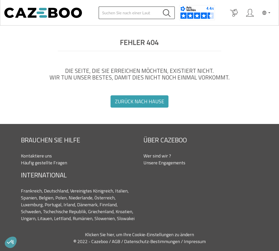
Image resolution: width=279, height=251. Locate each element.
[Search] (129, 12)
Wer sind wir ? (157, 155)
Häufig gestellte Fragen (44, 162)
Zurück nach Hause (139, 101)
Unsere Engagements (164, 162)
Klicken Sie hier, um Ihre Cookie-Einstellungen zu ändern (139, 234)
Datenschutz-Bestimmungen (152, 241)
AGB (116, 241)
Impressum (195, 241)
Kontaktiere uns (36, 155)
